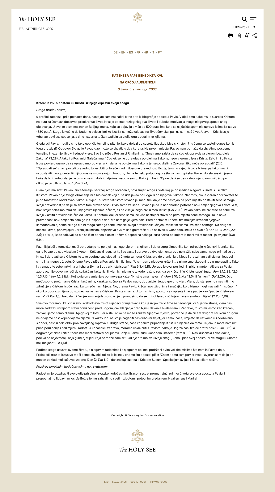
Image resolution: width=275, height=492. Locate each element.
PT (160, 52)
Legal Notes (119, 482)
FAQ (106, 482)
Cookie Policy (138, 482)
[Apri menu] (252, 19)
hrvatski (242, 28)
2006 (49, 29)
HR (146, 52)
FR (138, 52)
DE (115, 52)
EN (123, 52)
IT (153, 52)
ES (131, 52)
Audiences (35, 29)
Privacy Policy (158, 482)
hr (21, 29)
